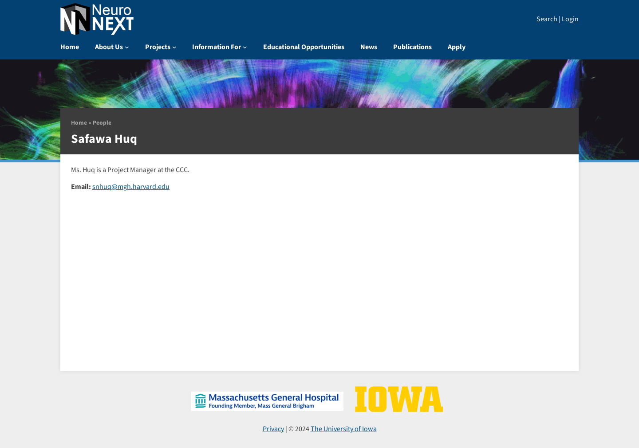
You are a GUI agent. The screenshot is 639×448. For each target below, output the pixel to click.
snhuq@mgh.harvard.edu (131, 187)
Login (570, 19)
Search (546, 19)
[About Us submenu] (127, 47)
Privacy (273, 429)
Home (79, 122)
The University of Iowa (344, 429)
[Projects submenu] (174, 47)
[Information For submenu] (245, 47)
